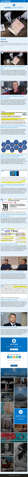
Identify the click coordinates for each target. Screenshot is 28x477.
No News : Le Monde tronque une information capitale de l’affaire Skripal (13, 215)
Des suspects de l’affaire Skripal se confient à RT (12, 272)
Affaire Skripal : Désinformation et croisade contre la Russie (13, 67)
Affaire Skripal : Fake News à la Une (9, 244)
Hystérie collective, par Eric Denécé (9, 327)
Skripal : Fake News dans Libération (9, 299)
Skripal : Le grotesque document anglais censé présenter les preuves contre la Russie (12, 156)
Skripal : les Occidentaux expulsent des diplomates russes (13, 185)
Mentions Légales (12, 475)
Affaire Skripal (14, 8)
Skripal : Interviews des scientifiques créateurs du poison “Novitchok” (12, 96)
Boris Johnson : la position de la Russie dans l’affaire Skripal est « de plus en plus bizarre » (13, 126)
